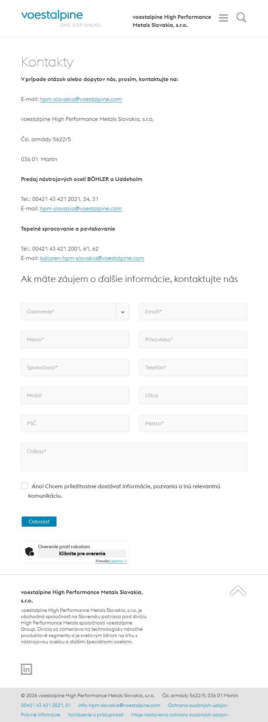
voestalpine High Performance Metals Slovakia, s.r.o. (172, 20)
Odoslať (39, 521)
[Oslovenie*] (75, 311)
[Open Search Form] (240, 19)
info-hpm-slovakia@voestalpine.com (119, 705)
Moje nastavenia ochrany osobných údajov (179, 715)
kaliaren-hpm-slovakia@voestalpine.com (92, 257)
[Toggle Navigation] (223, 18)
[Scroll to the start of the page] (238, 590)
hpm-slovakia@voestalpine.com (81, 98)
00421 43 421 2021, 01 (46, 705)
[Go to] (26, 669)
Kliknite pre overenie (82, 553)
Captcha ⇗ (111, 561)
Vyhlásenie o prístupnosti (96, 715)
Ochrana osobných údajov (198, 705)
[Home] (67, 18)
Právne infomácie (40, 715)
